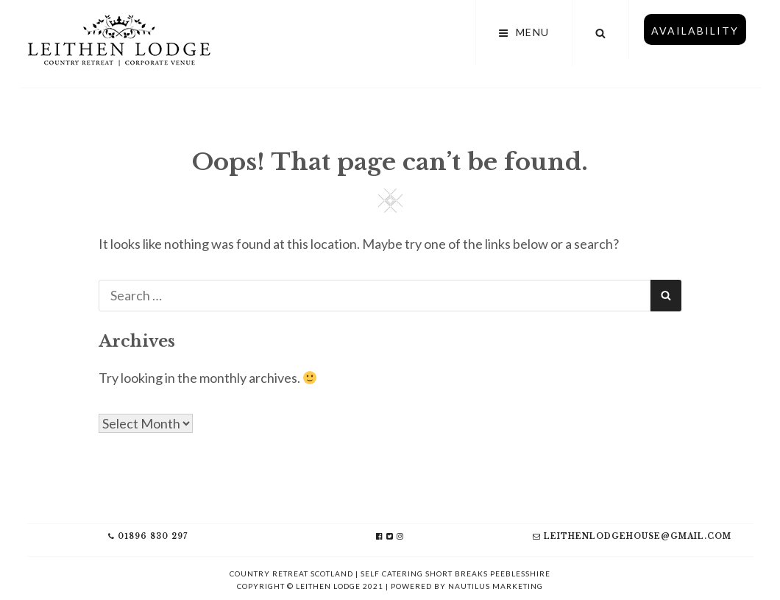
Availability (695, 30)
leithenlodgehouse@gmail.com (632, 536)
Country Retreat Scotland (291, 573)
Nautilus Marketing (495, 586)
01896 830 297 (148, 536)
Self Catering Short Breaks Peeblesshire (455, 573)
